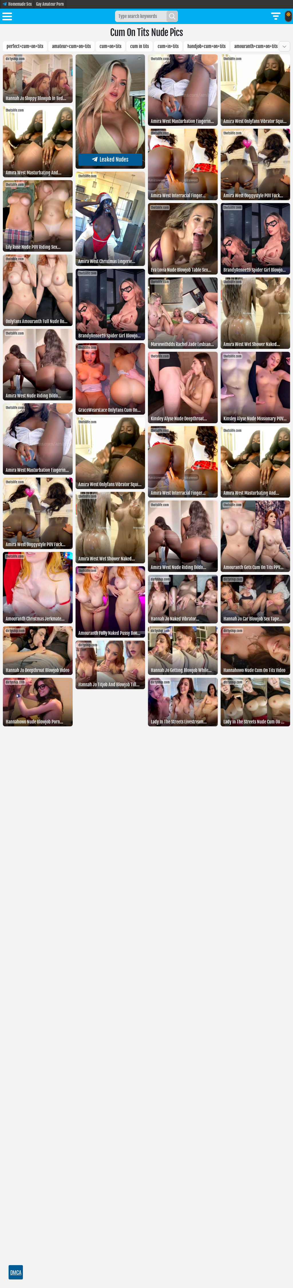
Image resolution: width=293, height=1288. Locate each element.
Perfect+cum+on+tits (25, 46)
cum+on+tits (110, 46)
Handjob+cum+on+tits (206, 46)
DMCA (15, 1272)
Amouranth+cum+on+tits (256, 46)
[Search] (172, 16)
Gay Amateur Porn (50, 4)
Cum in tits (139, 46)
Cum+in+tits (168, 46)
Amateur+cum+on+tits (71, 46)
